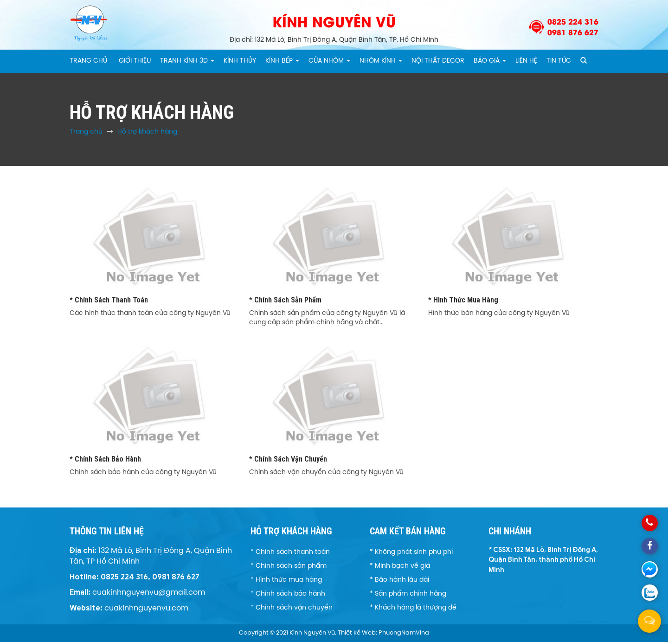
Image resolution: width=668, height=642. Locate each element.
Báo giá (490, 61)
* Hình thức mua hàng (463, 299)
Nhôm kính (381, 61)
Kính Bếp (282, 61)
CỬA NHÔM (329, 61)
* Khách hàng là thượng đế (413, 607)
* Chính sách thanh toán (109, 299)
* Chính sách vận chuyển (288, 459)
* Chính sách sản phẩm (285, 299)
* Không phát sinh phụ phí (411, 552)
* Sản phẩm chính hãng (408, 594)
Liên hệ (526, 61)
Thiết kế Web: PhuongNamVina (383, 633)
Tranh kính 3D (187, 61)
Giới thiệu (135, 61)
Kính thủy (240, 61)
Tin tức (558, 61)
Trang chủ (88, 61)
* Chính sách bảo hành (105, 459)
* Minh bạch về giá (400, 566)
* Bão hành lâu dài (399, 580)
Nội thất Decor (437, 61)
